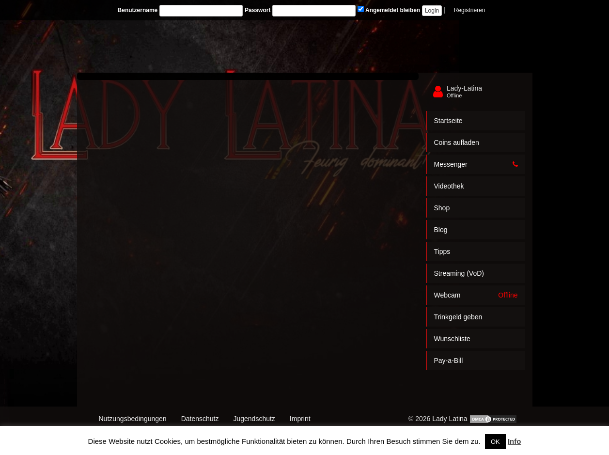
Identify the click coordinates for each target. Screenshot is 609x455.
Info (514, 441)
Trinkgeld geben (458, 317)
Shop (442, 208)
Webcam (476, 295)
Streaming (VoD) (459, 273)
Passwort (257, 10)
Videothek (449, 186)
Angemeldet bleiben (389, 10)
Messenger (476, 164)
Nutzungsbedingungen (133, 419)
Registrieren (469, 10)
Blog (441, 230)
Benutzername (138, 10)
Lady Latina (449, 419)
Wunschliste (452, 339)
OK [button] (495, 441)
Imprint (300, 419)
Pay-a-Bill (448, 360)
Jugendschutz (254, 419)
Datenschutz (200, 419)
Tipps (442, 251)
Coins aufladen (456, 142)
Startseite (448, 121)
